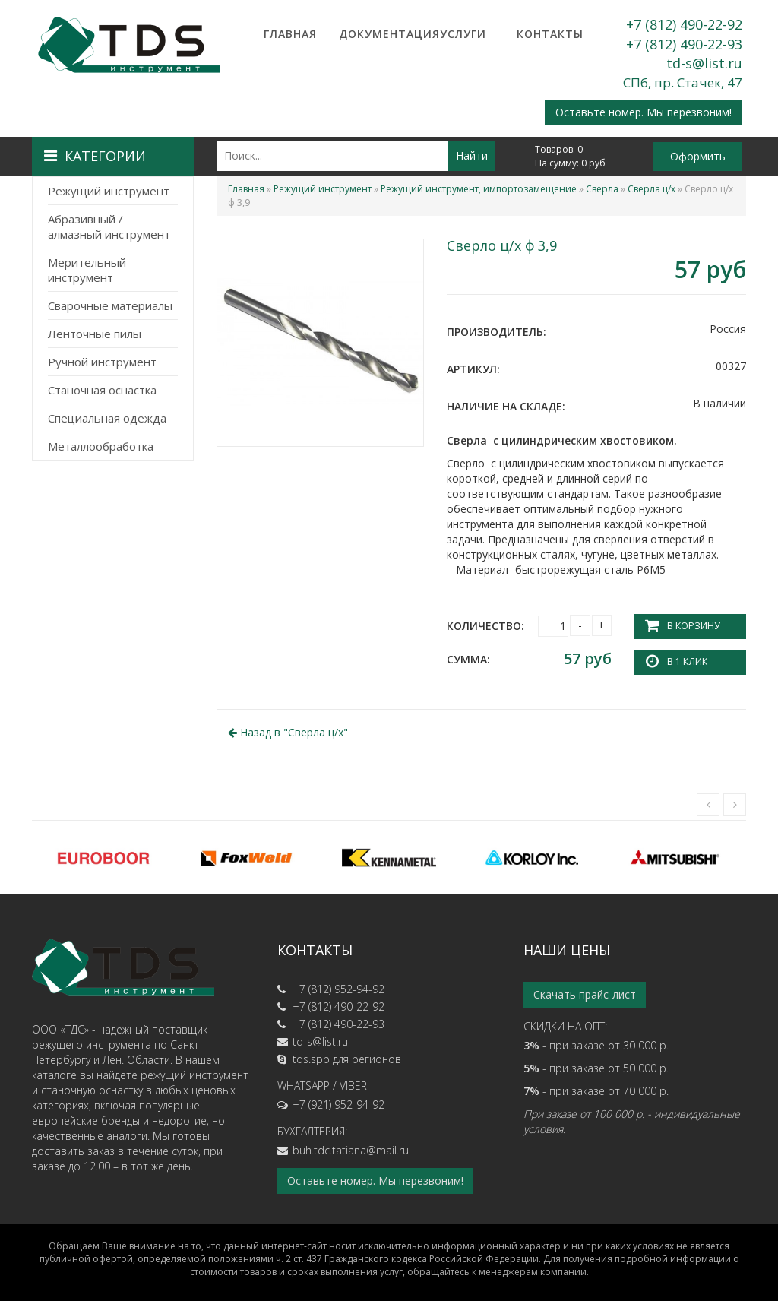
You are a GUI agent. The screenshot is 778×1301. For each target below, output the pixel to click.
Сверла (602, 188)
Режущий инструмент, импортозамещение (479, 188)
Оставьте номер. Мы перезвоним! (643, 112)
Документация (377, 34)
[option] (103, 856)
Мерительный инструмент (87, 270)
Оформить (698, 156)
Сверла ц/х (651, 188)
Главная (290, 34)
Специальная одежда (107, 418)
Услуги (463, 34)
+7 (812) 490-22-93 (684, 44)
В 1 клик (687, 661)
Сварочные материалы (110, 305)
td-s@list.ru (704, 63)
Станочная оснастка (102, 389)
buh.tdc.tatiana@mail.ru (351, 1149)
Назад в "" (288, 731)
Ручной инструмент (102, 361)
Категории (95, 156)
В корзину (693, 625)
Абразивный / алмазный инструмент (109, 226)
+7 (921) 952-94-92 (338, 1104)
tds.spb (311, 1058)
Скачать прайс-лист (584, 993)
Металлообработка (100, 446)
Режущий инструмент (108, 190)
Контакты (550, 34)
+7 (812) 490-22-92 (684, 24)
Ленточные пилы (94, 333)
